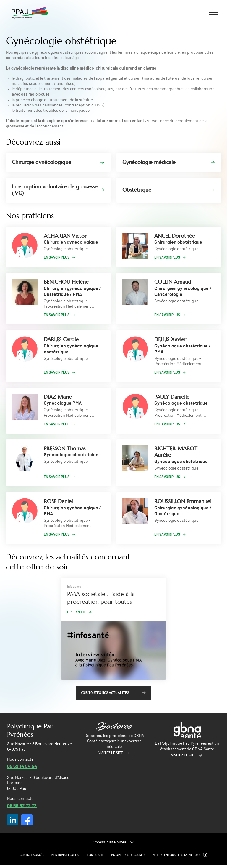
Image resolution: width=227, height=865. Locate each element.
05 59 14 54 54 (22, 766)
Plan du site (95, 854)
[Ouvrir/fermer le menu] (213, 12)
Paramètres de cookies (128, 854)
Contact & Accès (32, 854)
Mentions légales (65, 854)
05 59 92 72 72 (22, 805)
